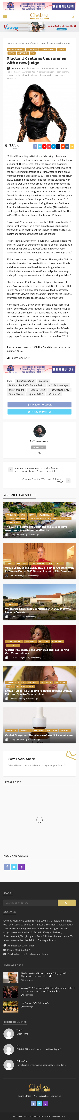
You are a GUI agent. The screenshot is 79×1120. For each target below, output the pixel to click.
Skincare (65, 730)
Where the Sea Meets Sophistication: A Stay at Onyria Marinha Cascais (38, 610)
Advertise (43, 1096)
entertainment (16, 49)
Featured (32, 49)
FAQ (35, 1096)
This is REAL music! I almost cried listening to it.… (39, 1049)
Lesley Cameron (16, 534)
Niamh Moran (15, 616)
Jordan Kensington (18, 657)
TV (32, 53)
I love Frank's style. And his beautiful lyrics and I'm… (41, 1065)
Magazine (60, 683)
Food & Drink (37, 563)
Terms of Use (24, 1096)
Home (9, 43)
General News (48, 49)
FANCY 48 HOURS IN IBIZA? (35, 1002)
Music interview (25, 686)
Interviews (13, 645)
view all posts (38, 447)
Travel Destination (39, 519)
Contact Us (55, 1096)
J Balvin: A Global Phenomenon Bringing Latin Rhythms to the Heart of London (44, 974)
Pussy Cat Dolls (13, 75)
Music (61, 49)
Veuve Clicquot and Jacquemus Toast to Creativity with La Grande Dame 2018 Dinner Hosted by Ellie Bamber (39, 569)
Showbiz (22, 53)
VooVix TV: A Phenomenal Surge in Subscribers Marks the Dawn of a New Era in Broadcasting (48, 989)
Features (43, 642)
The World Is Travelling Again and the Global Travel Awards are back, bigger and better (36, 528)
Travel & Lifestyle (16, 519)
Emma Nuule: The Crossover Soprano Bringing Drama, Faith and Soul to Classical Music (38, 692)
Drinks (10, 563)
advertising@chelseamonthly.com (31, 954)
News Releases (46, 515)
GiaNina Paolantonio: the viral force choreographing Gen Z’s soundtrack (37, 651)
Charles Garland (51, 68)
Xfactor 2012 (59, 75)
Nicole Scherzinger (45, 72)
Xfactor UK (11, 78)
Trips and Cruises (61, 519)
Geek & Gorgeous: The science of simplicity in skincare (39, 735)
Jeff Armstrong (18, 68)
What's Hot (13, 522)
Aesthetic (12, 730)
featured (64, 68)
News (11, 53)
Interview (57, 642)
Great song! (22, 1033)
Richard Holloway (29, 75)
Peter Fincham (62, 72)
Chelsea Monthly (15, 683)
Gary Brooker (15, 698)
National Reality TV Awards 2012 (21, 72)
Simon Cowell (45, 75)
